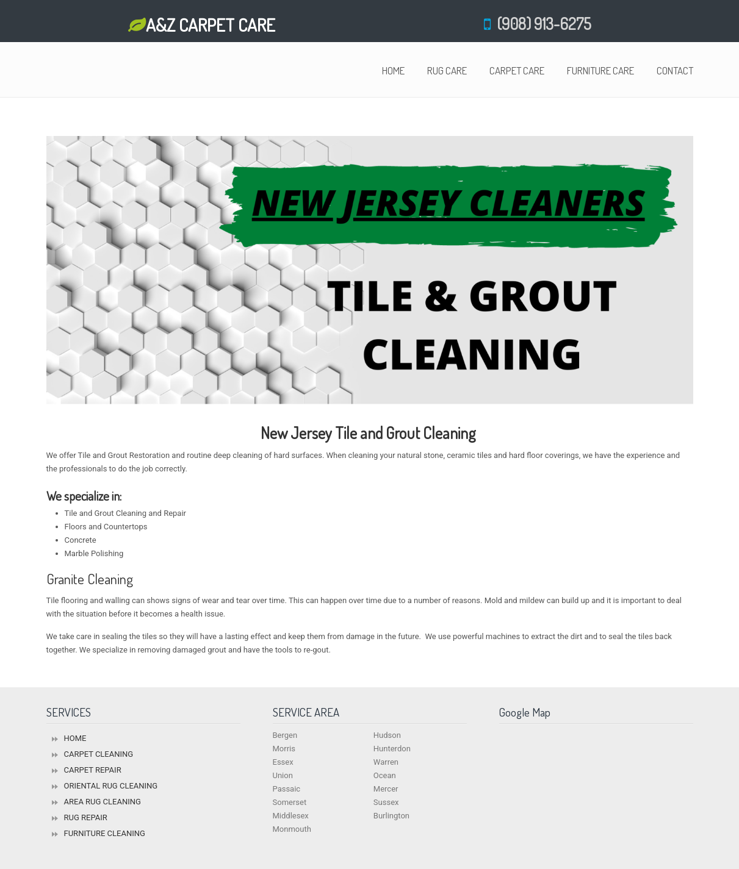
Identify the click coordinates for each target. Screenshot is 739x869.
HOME (75, 738)
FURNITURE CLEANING (104, 833)
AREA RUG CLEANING (102, 801)
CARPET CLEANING (99, 754)
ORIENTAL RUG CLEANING (111, 785)
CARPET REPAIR (92, 769)
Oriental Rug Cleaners (92, 72)
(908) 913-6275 (541, 23)
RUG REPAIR (85, 817)
